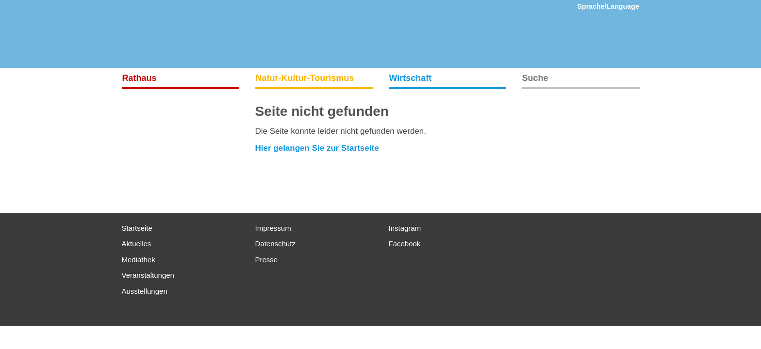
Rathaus (139, 78)
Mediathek (138, 259)
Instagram (405, 228)
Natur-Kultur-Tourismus (305, 78)
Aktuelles (136, 243)
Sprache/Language (608, 6)
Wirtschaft (410, 78)
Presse (266, 259)
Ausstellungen (144, 291)
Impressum (273, 228)
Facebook (405, 243)
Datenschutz (275, 243)
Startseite (137, 228)
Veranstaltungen (148, 275)
